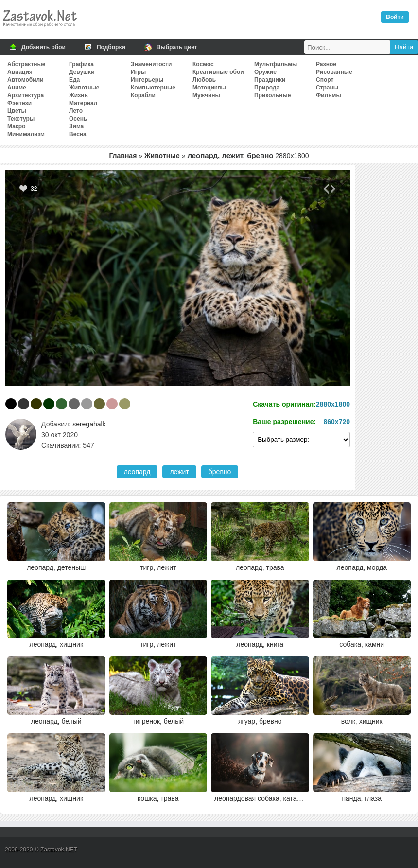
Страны (327, 87)
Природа (266, 87)
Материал (83, 103)
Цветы (16, 110)
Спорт (324, 79)
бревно (220, 472)
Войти (395, 17)
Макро (16, 126)
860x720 (336, 421)
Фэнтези (19, 103)
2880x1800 (333, 404)
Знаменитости (151, 64)
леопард (137, 472)
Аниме (16, 87)
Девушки (82, 72)
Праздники (269, 79)
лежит (179, 472)
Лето (76, 110)
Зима (76, 126)
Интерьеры (147, 79)
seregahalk (89, 424)
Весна (78, 134)
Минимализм (26, 134)
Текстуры (21, 118)
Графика (81, 64)
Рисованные (334, 72)
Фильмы (328, 95)
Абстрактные (26, 64)
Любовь (204, 79)
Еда (74, 79)
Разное (326, 64)
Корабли (143, 95)
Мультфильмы (275, 64)
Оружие (265, 72)
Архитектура (25, 95)
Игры (138, 72)
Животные (84, 87)
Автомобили (25, 79)
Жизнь (78, 95)
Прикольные (272, 95)
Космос (203, 64)
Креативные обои (218, 72)
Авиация (20, 72)
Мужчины (206, 95)
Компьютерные (153, 87)
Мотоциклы (209, 87)
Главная (123, 155)
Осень (78, 118)
